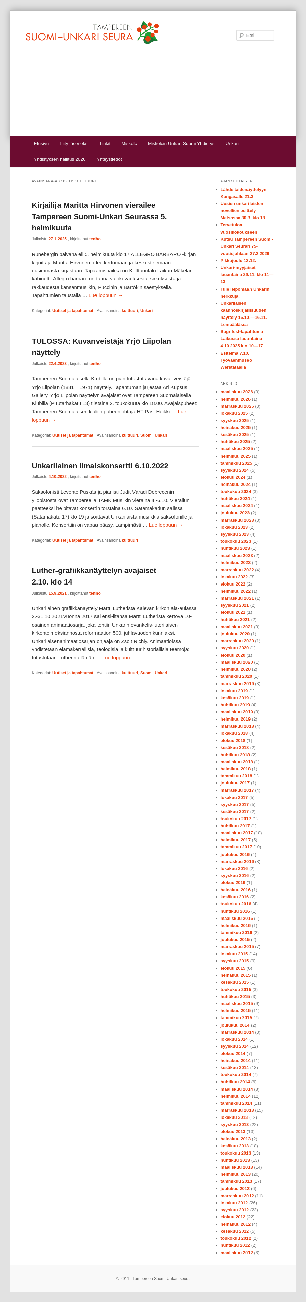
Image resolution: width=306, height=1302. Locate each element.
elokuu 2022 (233, 584)
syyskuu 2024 (235, 470)
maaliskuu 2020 (237, 662)
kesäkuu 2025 (235, 434)
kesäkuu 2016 (235, 896)
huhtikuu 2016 (235, 911)
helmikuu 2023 (236, 562)
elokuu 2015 (233, 968)
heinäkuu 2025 (236, 427)
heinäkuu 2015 (236, 975)
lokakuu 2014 (234, 1039)
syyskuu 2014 (235, 1046)
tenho (95, 239)
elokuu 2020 (233, 655)
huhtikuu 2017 (235, 825)
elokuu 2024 (233, 477)
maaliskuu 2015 (237, 1003)
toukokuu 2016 (236, 903)
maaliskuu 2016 (237, 918)
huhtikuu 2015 (235, 996)
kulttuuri (130, 310)
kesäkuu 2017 (235, 811)
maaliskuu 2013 (237, 1167)
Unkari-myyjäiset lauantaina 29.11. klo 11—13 (247, 274)
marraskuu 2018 (237, 726)
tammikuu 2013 (236, 1181)
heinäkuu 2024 (236, 484)
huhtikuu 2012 (235, 1245)
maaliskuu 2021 (237, 626)
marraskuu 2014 (237, 1032)
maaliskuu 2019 (237, 711)
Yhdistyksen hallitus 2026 (60, 159)
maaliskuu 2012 (237, 1252)
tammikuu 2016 (236, 932)
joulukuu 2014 (235, 1025)
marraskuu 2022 (237, 569)
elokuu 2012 (233, 1217)
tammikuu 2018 (236, 775)
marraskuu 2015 (237, 946)
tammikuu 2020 (236, 676)
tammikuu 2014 (236, 1103)
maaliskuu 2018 (237, 761)
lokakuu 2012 (234, 1202)
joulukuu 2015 (235, 939)
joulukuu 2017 (235, 783)
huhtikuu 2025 (235, 441)
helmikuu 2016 (236, 925)
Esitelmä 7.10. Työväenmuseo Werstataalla (236, 360)
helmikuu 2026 (236, 399)
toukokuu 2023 (236, 541)
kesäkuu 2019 (235, 697)
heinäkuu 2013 (236, 1138)
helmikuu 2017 (236, 839)
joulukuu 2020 (235, 633)
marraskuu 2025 (237, 406)
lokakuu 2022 (234, 576)
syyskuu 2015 (235, 960)
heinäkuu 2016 (236, 889)
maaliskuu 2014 (237, 1089)
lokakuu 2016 (234, 868)
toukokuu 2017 (236, 818)
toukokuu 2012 (236, 1238)
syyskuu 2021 (235, 605)
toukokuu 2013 (236, 1153)
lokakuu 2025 (234, 413)
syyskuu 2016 (235, 875)
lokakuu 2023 (234, 527)
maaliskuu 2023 (237, 555)
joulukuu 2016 (235, 854)
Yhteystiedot (109, 159)
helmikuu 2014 (236, 1096)
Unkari (232, 143)
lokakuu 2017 (234, 797)
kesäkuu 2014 (235, 1067)
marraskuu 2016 (237, 861)
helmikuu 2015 (236, 1010)
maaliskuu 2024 (237, 505)
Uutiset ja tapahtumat (72, 310)
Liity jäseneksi (74, 143)
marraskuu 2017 (237, 790)
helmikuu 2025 (236, 456)
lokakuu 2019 (234, 690)
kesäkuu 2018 (235, 747)
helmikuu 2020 (236, 669)
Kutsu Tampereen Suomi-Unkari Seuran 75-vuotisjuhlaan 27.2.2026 (247, 246)
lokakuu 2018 (234, 733)
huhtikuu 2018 (235, 754)
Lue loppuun (106, 295)
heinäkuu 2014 (236, 1060)
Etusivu (41, 143)
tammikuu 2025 (236, 463)
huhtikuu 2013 (235, 1160)
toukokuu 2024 (236, 491)
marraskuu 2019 (237, 683)
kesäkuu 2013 (235, 1145)
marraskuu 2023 (237, 520)
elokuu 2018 (233, 740)
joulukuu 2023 (235, 512)
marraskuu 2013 (237, 1110)
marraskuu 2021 (237, 598)
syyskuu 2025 (235, 420)
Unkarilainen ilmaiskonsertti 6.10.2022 (100, 466)
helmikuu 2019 (236, 719)
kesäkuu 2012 (235, 1231)
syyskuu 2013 (235, 1124)
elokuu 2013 (233, 1131)
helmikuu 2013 (236, 1174)
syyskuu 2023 (235, 534)
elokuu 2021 (233, 612)
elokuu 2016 (233, 882)
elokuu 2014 (233, 1053)
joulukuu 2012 (235, 1188)
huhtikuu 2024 (235, 498)
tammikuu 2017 (236, 846)
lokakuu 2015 (234, 953)
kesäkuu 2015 (235, 982)
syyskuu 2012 (235, 1209)
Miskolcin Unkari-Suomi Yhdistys (181, 143)
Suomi (146, 435)
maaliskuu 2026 (237, 391)
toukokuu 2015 (236, 989)
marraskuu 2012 (237, 1195)
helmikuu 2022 (236, 591)
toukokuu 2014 (236, 1074)
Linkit (105, 143)
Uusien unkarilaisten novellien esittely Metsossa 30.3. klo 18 (243, 210)
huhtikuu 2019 (235, 704)
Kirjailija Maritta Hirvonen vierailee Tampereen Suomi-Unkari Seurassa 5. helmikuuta (99, 216)
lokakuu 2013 (234, 1117)
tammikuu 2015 (236, 1017)
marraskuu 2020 (237, 640)
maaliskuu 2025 (237, 448)
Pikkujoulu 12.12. (238, 260)
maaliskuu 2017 (237, 832)
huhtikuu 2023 (235, 548)
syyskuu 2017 (235, 804)
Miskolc (129, 143)
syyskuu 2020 (235, 647)
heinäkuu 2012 (236, 1224)
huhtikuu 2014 (235, 1081)
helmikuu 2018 (236, 768)
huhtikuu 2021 (235, 619)
